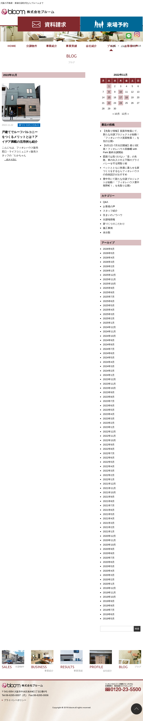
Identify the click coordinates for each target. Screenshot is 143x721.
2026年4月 (109, 257)
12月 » (125, 113)
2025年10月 (109, 283)
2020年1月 (109, 583)
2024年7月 (109, 349)
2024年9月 (109, 340)
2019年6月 (109, 614)
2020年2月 (109, 579)
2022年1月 (109, 479)
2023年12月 (109, 379)
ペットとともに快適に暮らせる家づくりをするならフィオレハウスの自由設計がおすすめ (121, 171)
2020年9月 (109, 549)
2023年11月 (109, 383)
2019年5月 (109, 618)
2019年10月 (109, 596)
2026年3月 (109, 261)
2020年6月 (109, 562)
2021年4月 (109, 518)
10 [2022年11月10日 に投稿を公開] (120, 92)
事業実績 (71, 18)
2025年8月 (109, 292)
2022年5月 (109, 462)
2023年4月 (109, 414)
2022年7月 (109, 453)
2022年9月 (109, 444)
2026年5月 (109, 253)
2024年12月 (109, 327)
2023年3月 (109, 418)
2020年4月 (109, 570)
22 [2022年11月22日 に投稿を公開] (109, 103)
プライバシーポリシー (15, 700)
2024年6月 (109, 353)
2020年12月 (109, 536)
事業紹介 (51, 18)
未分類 (106, 232)
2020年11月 (109, 540)
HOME (12, 18)
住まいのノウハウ (112, 215)
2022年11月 (109, 435)
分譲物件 (31, 18)
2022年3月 (109, 470)
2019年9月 (109, 601)
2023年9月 (109, 392)
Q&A (105, 202)
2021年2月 (109, 527)
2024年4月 (109, 362)
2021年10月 (109, 492)
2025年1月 (109, 322)
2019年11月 (109, 592)
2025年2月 (109, 318)
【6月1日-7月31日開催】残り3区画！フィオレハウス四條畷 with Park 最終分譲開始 (121, 149)
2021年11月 (109, 488)
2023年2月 (109, 422)
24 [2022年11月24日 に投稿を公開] (120, 103)
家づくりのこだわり (114, 223)
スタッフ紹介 (110, 210)
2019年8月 (109, 605)
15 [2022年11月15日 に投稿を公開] (109, 97)
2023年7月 (109, 401)
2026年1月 (109, 270)
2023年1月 (109, 427)
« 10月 (116, 113)
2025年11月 (109, 279)
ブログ (111, 18)
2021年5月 (109, 514)
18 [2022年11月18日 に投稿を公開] (126, 97)
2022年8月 (109, 448)
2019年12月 (109, 588)
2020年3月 (109, 575)
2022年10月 (109, 440)
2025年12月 (109, 275)
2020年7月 (109, 557)
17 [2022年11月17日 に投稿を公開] (120, 97)
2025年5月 (109, 305)
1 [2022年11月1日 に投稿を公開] (109, 86)
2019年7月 (109, 609)
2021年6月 (109, 510)
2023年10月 (109, 388)
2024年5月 (109, 357)
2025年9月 (109, 288)
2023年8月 (109, 396)
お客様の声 (131, 18)
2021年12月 (109, 483)
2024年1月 (109, 375)
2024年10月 (109, 336)
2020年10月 (109, 544)
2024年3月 (109, 366)
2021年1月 (109, 531)
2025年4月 (109, 309)
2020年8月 (109, 553)
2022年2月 (109, 475)
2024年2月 (109, 370)
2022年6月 (109, 457)
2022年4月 (109, 466)
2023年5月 (109, 409)
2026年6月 (109, 248)
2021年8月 (109, 501)
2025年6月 (109, 301)
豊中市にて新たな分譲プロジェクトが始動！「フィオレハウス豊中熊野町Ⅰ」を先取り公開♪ (121, 182)
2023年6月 (109, 405)
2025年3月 (109, 314)
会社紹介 (91, 18)
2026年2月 (109, 266)
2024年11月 (109, 331)
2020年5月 (109, 566)
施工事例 (108, 228)
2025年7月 (109, 296)
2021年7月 (109, 505)
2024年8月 (109, 344)
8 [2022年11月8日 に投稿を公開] (109, 92)
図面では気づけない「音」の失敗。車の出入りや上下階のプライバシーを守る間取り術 (121, 160)
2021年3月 (109, 523)
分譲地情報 (109, 219)
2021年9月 (109, 496)
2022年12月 (109, 431)
